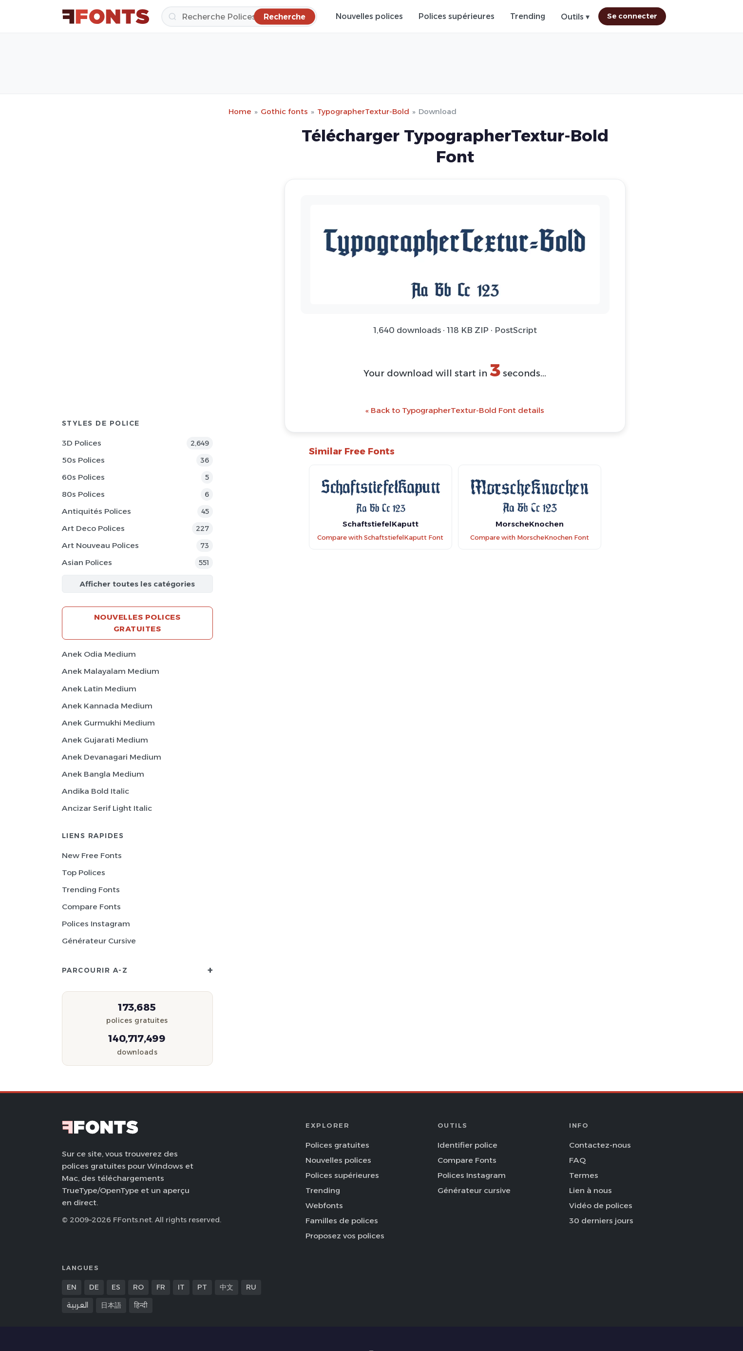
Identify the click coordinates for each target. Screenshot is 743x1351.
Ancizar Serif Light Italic (107, 808)
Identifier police (467, 1145)
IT (181, 1287)
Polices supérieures (457, 16)
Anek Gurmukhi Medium (108, 722)
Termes (583, 1175)
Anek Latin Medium (99, 688)
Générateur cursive (99, 940)
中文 (226, 1287)
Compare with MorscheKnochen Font (529, 537)
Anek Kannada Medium (107, 705)
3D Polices (81, 443)
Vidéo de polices (600, 1205)
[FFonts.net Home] (106, 16)
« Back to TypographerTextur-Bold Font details (454, 410)
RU (251, 1287)
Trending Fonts (91, 889)
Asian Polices (87, 562)
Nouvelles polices (369, 16)
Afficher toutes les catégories (137, 583)
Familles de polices (341, 1220)
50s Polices (83, 460)
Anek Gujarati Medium (105, 739)
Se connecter (632, 16)
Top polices (83, 872)
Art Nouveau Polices (100, 545)
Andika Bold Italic (95, 791)
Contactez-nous (600, 1145)
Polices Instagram (96, 923)
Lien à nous (590, 1190)
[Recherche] (239, 16)
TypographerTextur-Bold (363, 111)
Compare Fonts (91, 906)
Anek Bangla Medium (103, 774)
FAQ (577, 1160)
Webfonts (324, 1205)
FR (160, 1287)
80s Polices (83, 494)
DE (94, 1287)
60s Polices (83, 477)
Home (240, 111)
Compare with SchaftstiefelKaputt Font (380, 537)
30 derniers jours (601, 1220)
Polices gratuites (337, 1145)
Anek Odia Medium (99, 654)
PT (202, 1287)
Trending (527, 16)
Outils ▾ (575, 16)
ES (116, 1287)
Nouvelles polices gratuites (137, 622)
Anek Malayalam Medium (110, 671)
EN (71, 1287)
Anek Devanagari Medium (111, 757)
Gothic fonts (284, 111)
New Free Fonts (92, 855)
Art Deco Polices (93, 528)
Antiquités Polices (96, 511)
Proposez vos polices (344, 1235)
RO (138, 1287)
